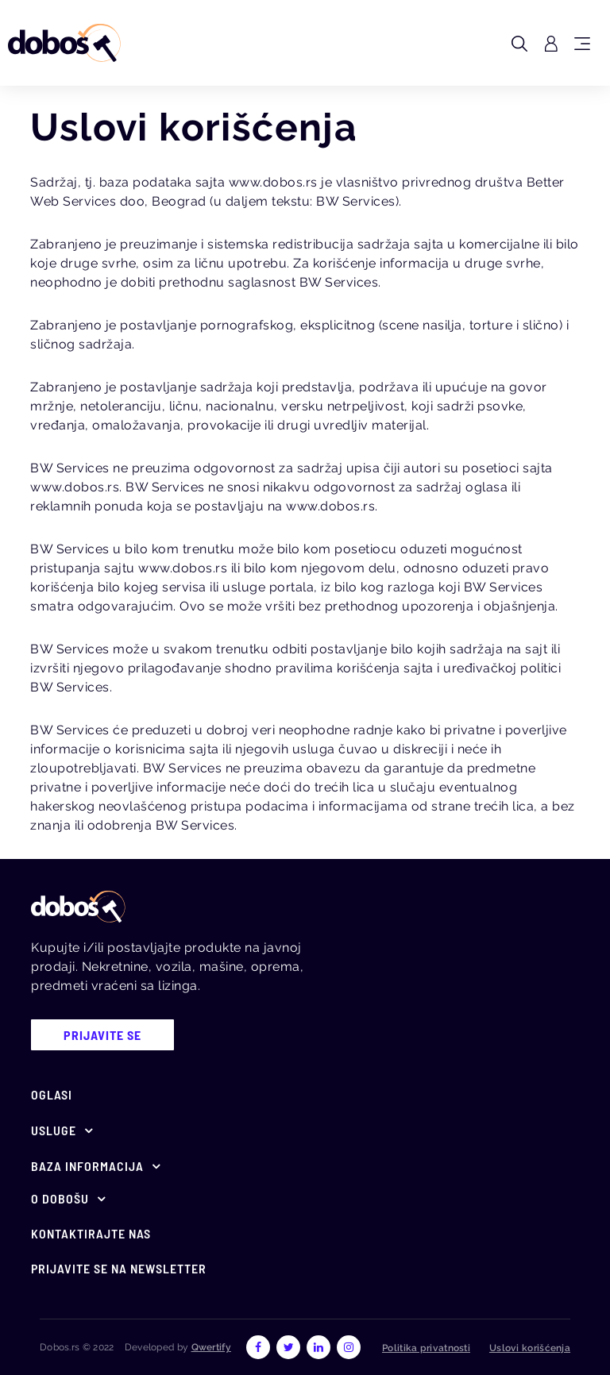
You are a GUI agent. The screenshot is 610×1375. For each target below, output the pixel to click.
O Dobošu (60, 1198)
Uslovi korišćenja (529, 1348)
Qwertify (211, 1347)
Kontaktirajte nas (91, 1233)
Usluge (53, 1130)
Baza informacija (87, 1165)
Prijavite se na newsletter (119, 1268)
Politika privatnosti (426, 1348)
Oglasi (51, 1094)
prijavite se (102, 1034)
